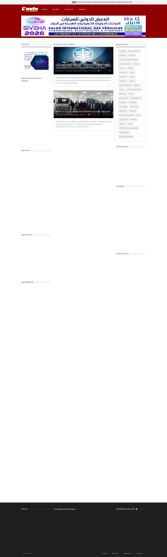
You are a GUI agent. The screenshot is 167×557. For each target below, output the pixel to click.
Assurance (122, 55)
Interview (137, 85)
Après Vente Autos (134, 51)
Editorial (121, 68)
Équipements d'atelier (126, 136)
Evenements (69, 114)
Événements (69, 9)
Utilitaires (85, 71)
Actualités (56, 9)
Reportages (123, 111)
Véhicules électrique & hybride (128, 128)
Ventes (130, 124)
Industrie (75, 71)
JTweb (121, 89)
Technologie (123, 119)
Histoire (132, 77)
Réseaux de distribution (126, 115)
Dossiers (136, 64)
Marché (131, 94)
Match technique (136, 98)
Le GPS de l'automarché (133, 89)
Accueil (44, 9)
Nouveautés (132, 102)
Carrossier (132, 55)
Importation (123, 81)
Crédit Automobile (125, 64)
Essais (132, 72)
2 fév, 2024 (59, 114)
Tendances (82, 9)
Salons (80, 71)
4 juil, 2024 (59, 71)
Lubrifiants (122, 94)
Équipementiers (124, 132)
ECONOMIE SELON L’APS (125, 509)
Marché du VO (123, 98)
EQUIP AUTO (123, 72)
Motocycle (122, 102)
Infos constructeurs (125, 85)
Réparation (133, 111)
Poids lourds (134, 106)
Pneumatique (123, 106)
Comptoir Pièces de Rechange (128, 59)
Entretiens (130, 68)
